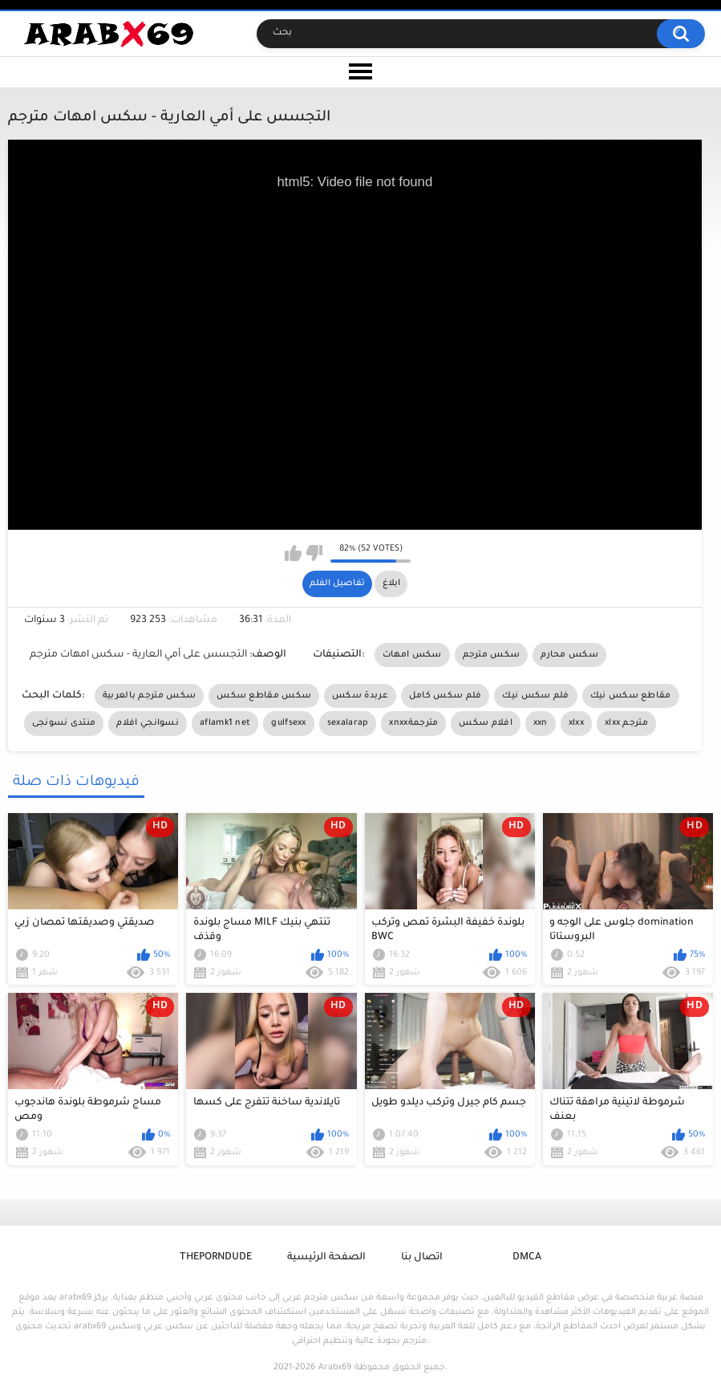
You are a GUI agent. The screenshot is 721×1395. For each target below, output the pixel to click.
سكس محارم (569, 655)
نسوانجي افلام (147, 723)
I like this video (293, 553)
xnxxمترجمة (413, 723)
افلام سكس (485, 723)
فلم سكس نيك (535, 696)
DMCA (526, 1257)
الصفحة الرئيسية (326, 1257)
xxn (540, 723)
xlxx (576, 723)
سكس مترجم (491, 655)
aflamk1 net (225, 723)
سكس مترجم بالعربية (149, 696)
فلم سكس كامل (445, 696)
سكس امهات (412, 655)
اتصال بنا (422, 1257)
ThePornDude (216, 1257)
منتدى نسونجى (64, 723)
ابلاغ (391, 583)
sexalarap (348, 723)
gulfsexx (288, 723)
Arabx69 (334, 1368)
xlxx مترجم (626, 723)
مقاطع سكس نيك (630, 696)
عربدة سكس (360, 696)
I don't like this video (314, 553)
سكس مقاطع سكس (264, 696)
